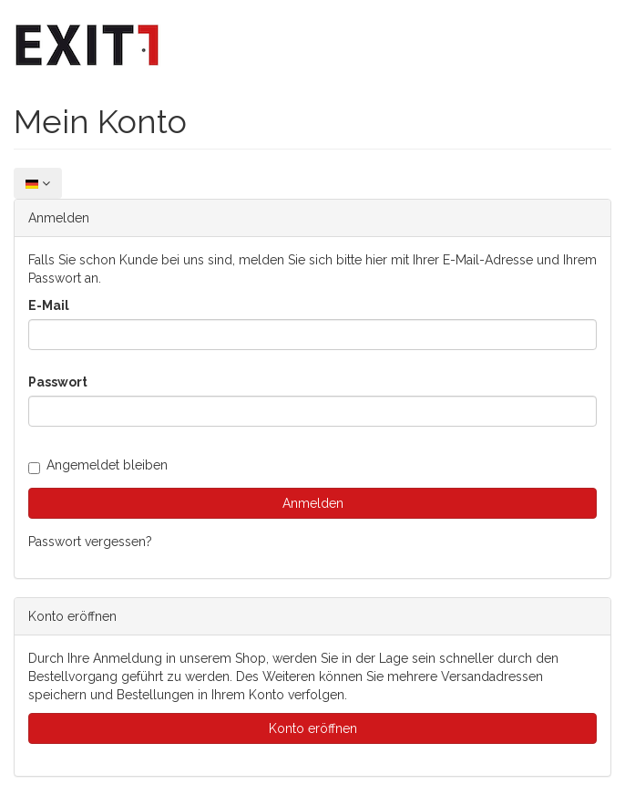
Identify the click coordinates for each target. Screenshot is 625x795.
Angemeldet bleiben (98, 465)
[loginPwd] (312, 411)
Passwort (57, 382)
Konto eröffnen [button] (313, 728)
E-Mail (48, 305)
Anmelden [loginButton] (312, 503)
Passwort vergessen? (90, 541)
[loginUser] (312, 334)
